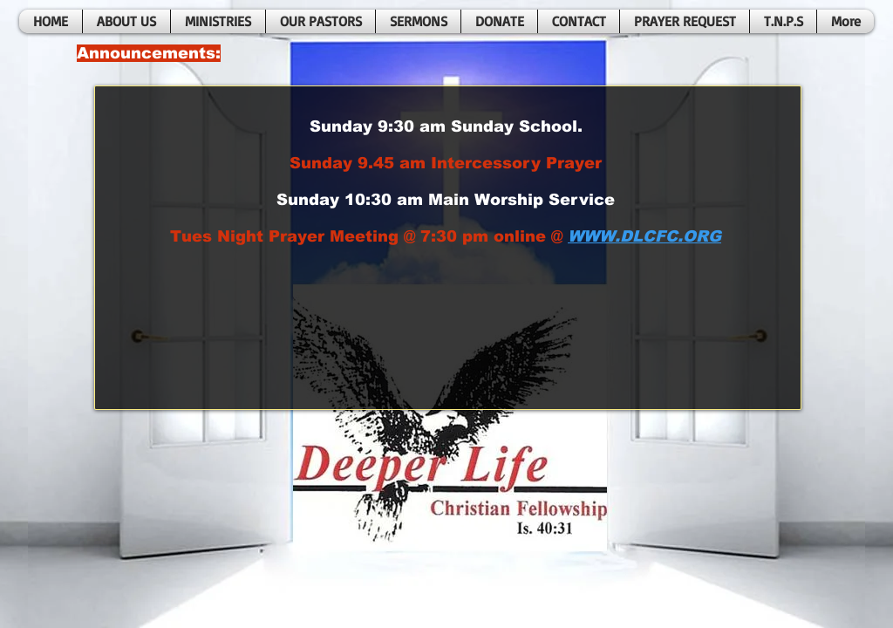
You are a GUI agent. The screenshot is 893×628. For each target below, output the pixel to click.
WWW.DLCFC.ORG (644, 236)
